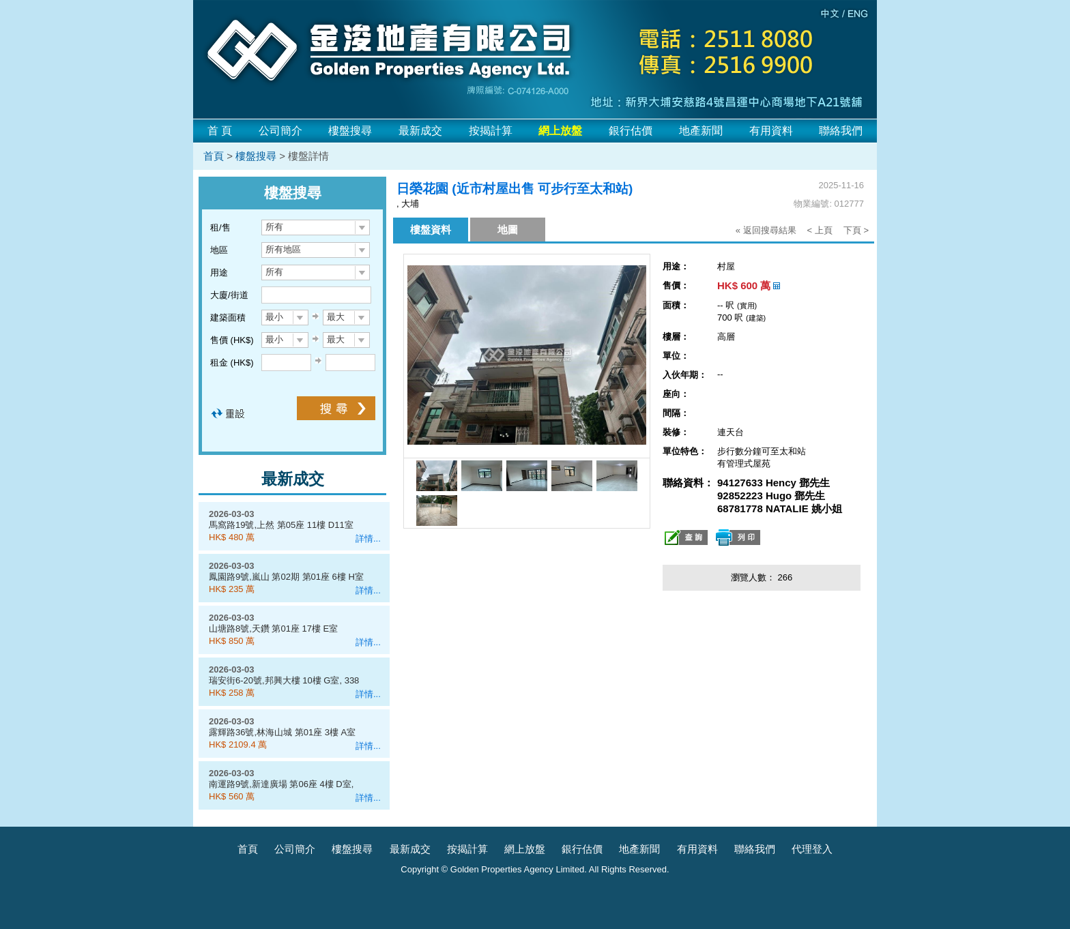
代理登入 (812, 849)
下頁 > (856, 230)
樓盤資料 (430, 229)
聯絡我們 (841, 130)
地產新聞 (701, 130)
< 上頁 (820, 230)
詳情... (368, 538)
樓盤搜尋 (350, 130)
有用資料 (771, 130)
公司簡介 (280, 130)
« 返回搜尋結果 (766, 230)
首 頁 (219, 130)
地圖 (507, 229)
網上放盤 (524, 849)
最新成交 (420, 130)
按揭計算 (490, 130)
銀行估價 (630, 130)
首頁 (213, 156)
